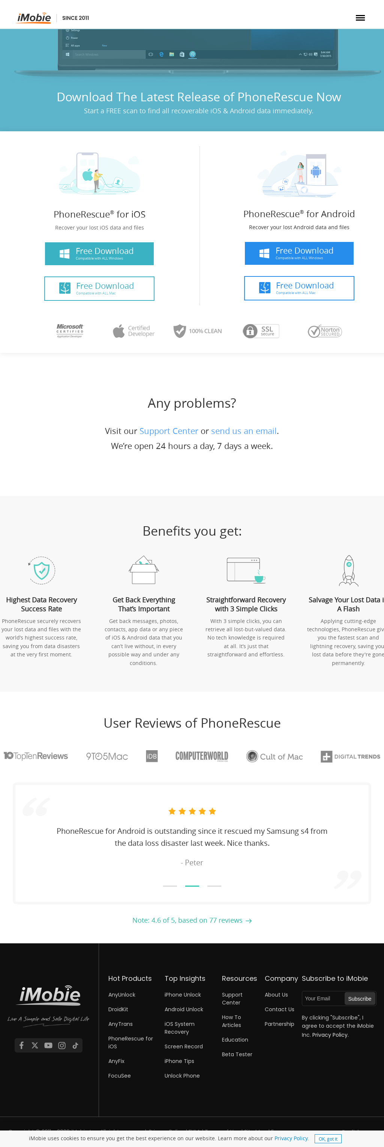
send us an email (244, 430)
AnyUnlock (121, 994)
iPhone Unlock (183, 994)
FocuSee (119, 1075)
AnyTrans (120, 1024)
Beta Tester (237, 1054)
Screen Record (184, 1046)
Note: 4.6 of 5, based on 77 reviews (187, 920)
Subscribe (359, 999)
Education (235, 1039)
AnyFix (116, 1061)
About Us (276, 994)
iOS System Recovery (180, 1028)
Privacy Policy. (330, 1035)
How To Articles (231, 1021)
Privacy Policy (291, 1138)
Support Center (169, 430)
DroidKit (118, 1009)
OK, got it (328, 1139)
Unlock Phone (182, 1075)
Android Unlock (184, 1009)
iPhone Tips (179, 1061)
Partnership (279, 1024)
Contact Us (279, 1009)
